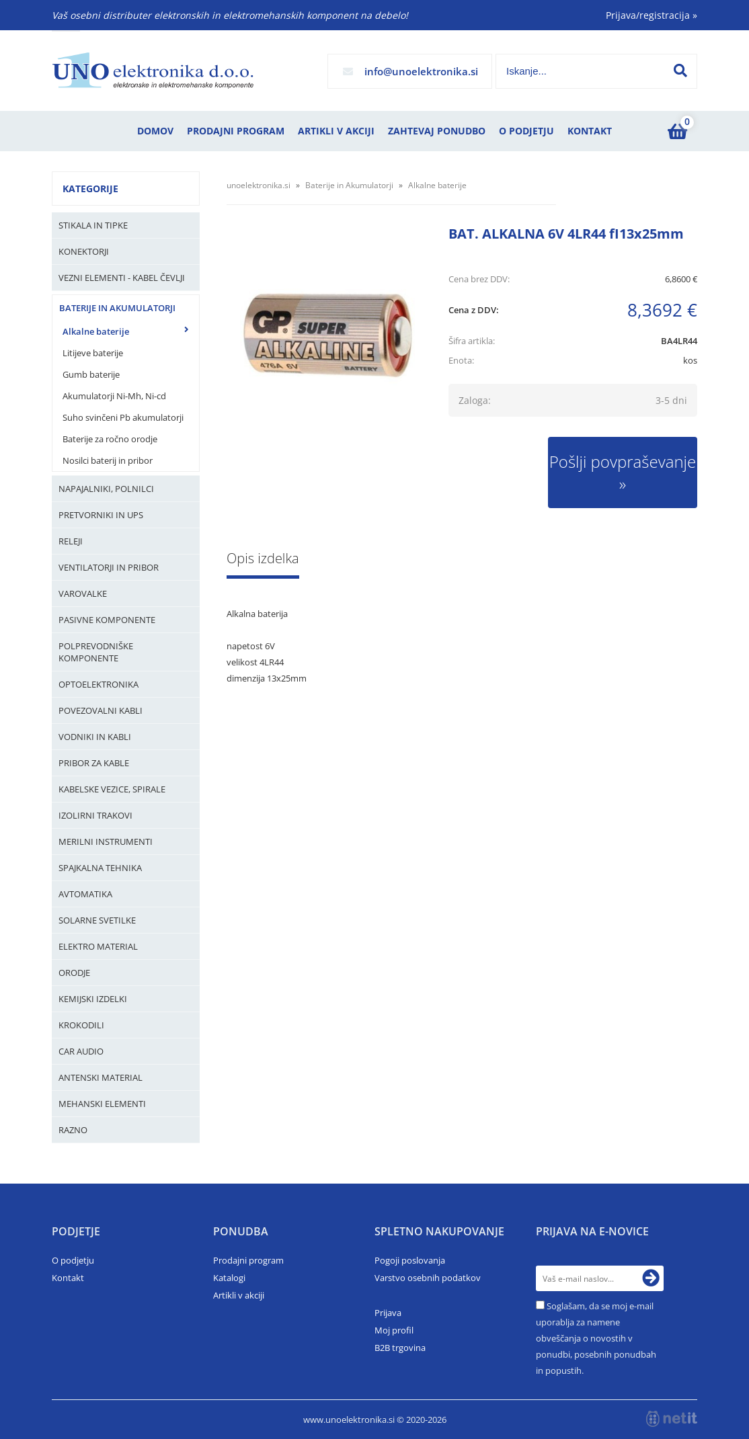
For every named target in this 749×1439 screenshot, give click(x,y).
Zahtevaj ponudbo (436, 130)
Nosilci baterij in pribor (108, 460)
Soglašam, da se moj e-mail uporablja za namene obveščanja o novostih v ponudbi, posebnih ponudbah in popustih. (596, 1338)
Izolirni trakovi (95, 815)
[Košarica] (677, 131)
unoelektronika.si (258, 185)
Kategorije (90, 188)
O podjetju (526, 130)
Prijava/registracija (651, 15)
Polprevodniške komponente (95, 652)
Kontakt (589, 130)
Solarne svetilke (97, 920)
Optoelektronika (98, 684)
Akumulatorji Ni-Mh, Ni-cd (114, 396)
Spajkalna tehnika (100, 868)
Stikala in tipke (93, 225)
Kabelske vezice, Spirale (111, 789)
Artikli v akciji (336, 130)
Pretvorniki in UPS (100, 515)
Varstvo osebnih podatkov (427, 1278)
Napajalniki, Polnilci (106, 489)
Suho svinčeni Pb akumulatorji (123, 417)
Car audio (81, 1051)
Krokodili (81, 1025)
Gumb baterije (91, 374)
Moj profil (393, 1330)
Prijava (387, 1313)
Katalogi (229, 1278)
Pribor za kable (93, 763)
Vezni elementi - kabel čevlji (121, 278)
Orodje (74, 973)
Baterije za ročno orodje (110, 439)
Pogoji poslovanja (409, 1260)
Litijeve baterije (93, 353)
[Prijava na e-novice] (651, 1278)
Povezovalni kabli (100, 710)
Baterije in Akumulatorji (117, 308)
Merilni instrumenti (105, 841)
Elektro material (98, 946)
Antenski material (100, 1077)
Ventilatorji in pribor (108, 567)
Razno (72, 1130)
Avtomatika (85, 894)
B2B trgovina (400, 1348)
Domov (155, 130)
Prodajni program (235, 130)
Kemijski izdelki (92, 999)
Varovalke (82, 593)
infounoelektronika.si (421, 71)
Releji (70, 541)
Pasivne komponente (106, 620)
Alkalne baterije (96, 331)
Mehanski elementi (102, 1104)
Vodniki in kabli (94, 737)
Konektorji (83, 251)
